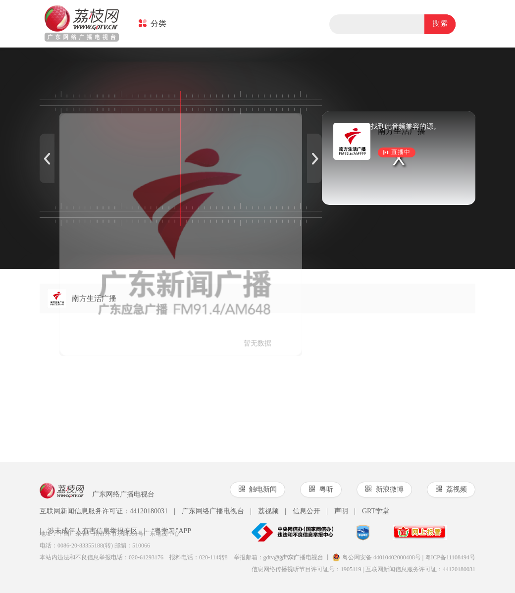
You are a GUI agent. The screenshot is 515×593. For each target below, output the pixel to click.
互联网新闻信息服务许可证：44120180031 (104, 511)
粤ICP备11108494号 (450, 557)
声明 (337, 511)
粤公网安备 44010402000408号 (376, 557)
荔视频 (264, 511)
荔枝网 (82, 24)
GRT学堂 (371, 511)
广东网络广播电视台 (209, 511)
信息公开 (302, 511)
